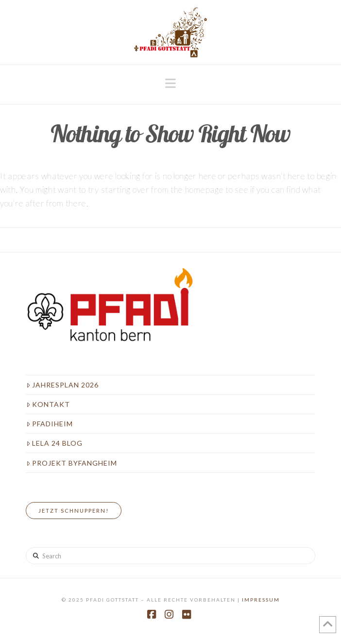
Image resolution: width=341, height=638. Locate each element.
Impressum (261, 600)
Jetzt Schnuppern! (73, 510)
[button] (170, 83)
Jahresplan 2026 (62, 385)
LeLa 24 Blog (54, 443)
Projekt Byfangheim (71, 463)
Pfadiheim (49, 424)
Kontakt (48, 404)
